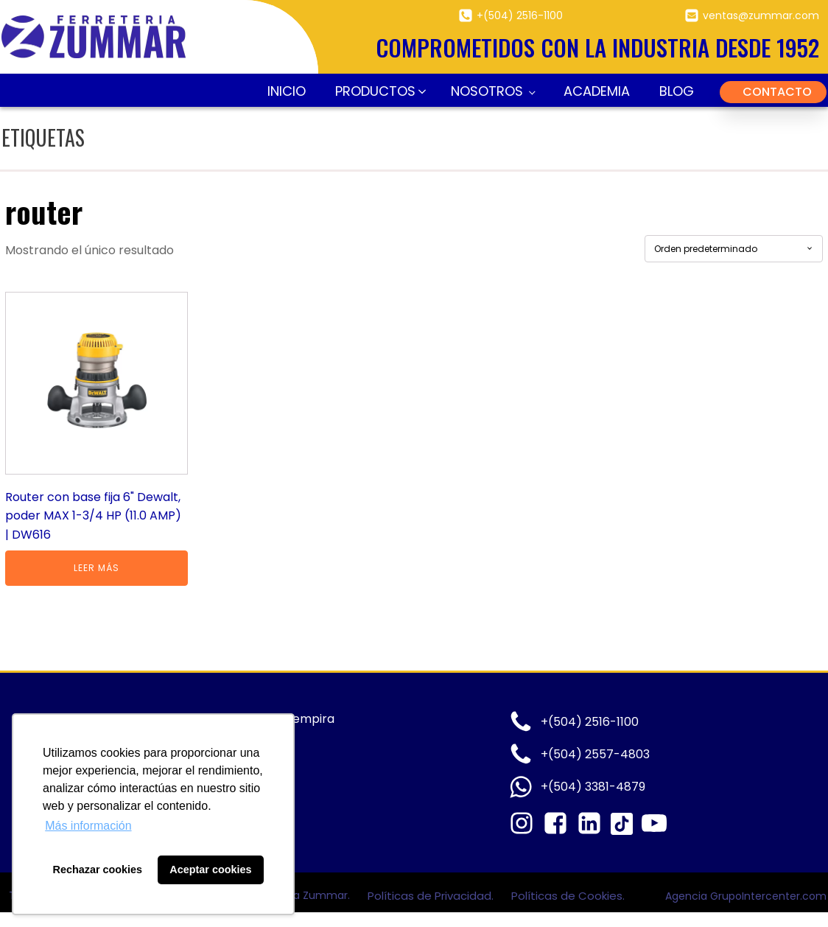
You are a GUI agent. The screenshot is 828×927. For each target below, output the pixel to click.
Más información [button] (88, 825)
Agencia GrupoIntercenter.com (746, 896)
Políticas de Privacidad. (432, 895)
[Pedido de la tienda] (734, 248)
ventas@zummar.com (761, 15)
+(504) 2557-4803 (595, 754)
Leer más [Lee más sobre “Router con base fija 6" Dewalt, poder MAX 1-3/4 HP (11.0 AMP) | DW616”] (96, 568)
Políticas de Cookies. (568, 895)
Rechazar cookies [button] (98, 869)
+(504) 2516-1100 (520, 15)
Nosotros (487, 91)
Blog (676, 91)
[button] (378, 92)
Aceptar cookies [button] (210, 869)
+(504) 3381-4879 (593, 786)
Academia (597, 91)
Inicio (286, 91)
